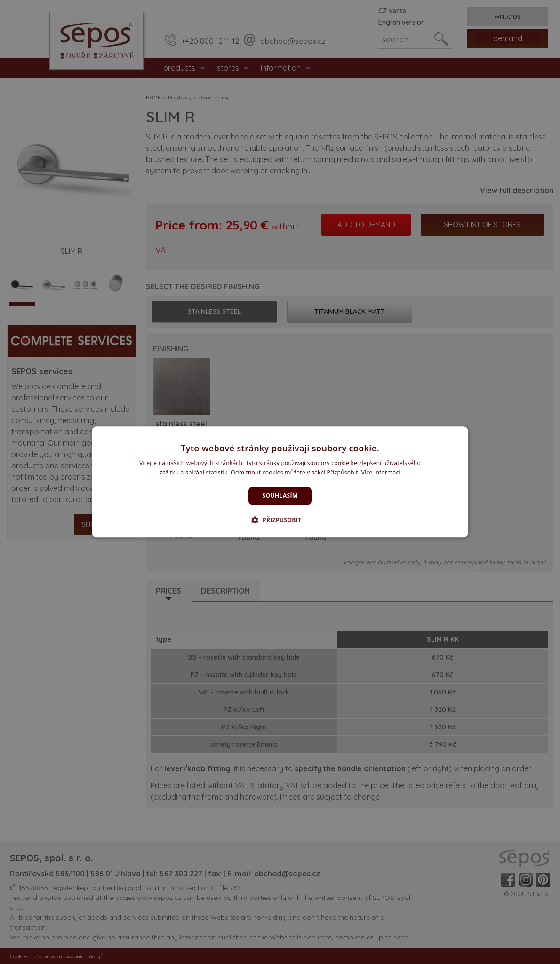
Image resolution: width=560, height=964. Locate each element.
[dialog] (280, 481)
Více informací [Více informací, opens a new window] (380, 473)
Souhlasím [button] (280, 495)
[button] (279, 520)
